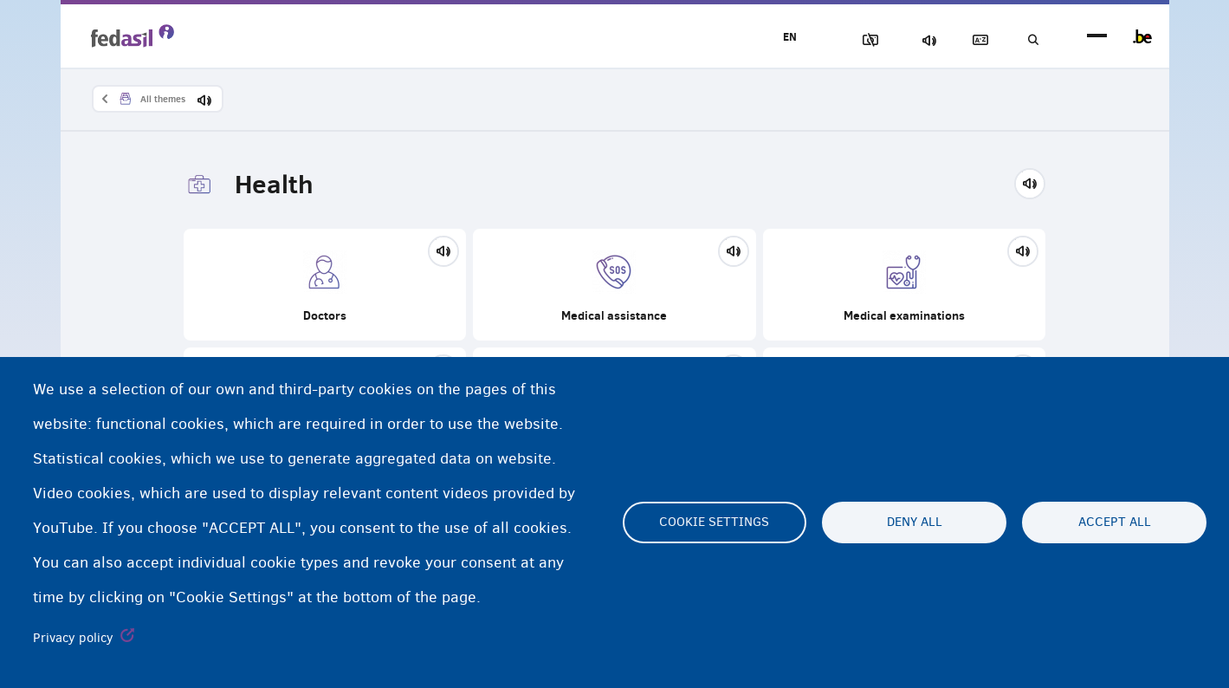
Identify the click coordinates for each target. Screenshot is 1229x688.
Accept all (1114, 522)
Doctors (325, 286)
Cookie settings (714, 522)
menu (1097, 36)
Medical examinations (904, 286)
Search (1030, 40)
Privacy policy (73, 637)
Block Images (849, 40)
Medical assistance (614, 286)
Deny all (914, 522)
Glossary (970, 40)
